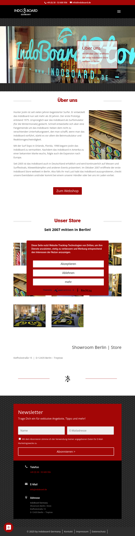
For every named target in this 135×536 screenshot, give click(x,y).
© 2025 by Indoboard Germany (44, 531)
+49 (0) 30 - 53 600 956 (57, 2)
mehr (68, 282)
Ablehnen (68, 273)
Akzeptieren (68, 264)
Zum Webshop (67, 191)
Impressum (82, 531)
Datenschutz (99, 531)
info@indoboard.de (38, 489)
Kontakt (68, 531)
